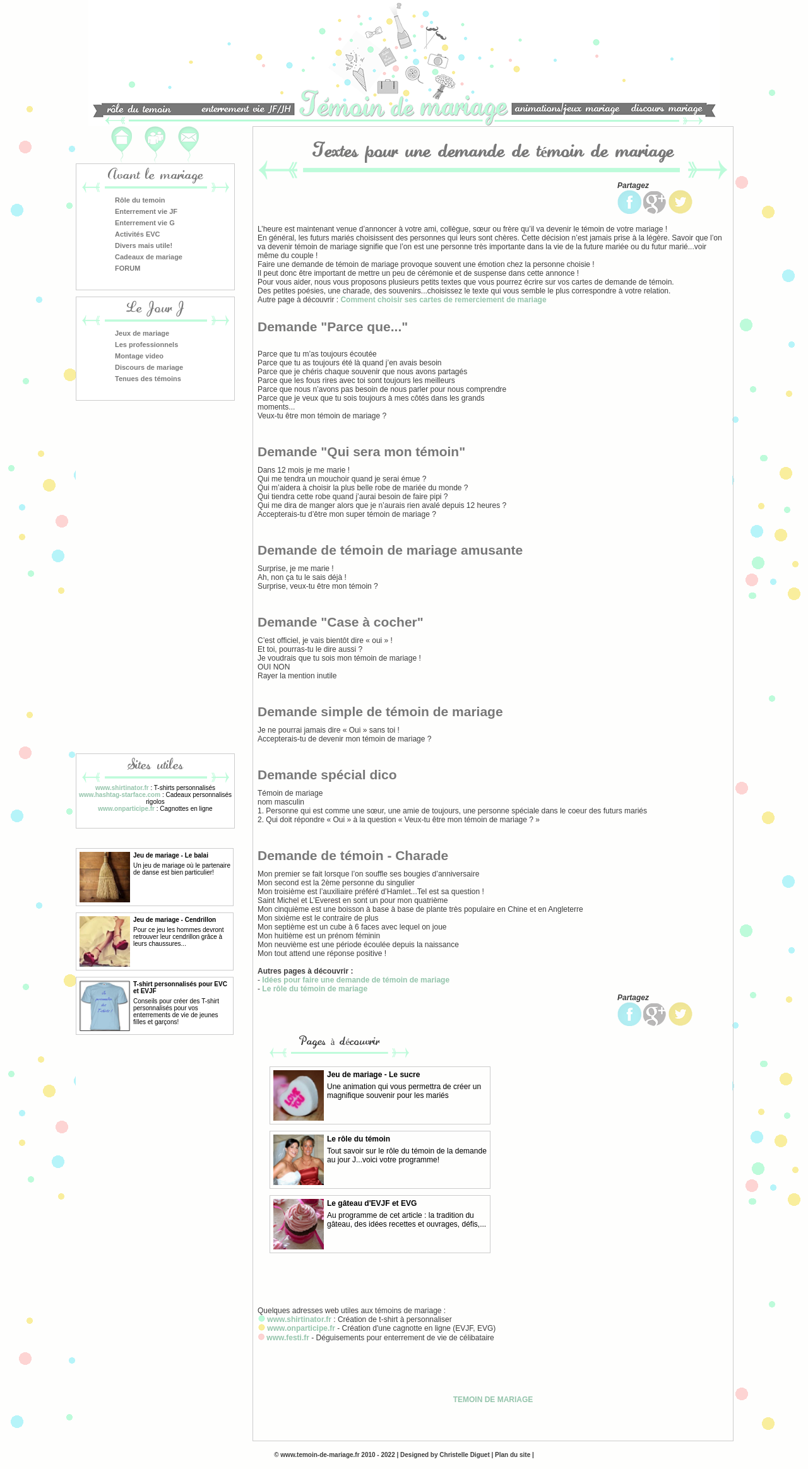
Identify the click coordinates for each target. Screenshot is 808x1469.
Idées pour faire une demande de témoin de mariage (355, 980)
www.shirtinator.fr (122, 787)
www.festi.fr (287, 1337)
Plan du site (512, 1454)
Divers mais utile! (143, 245)
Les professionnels (146, 344)
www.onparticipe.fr (126, 808)
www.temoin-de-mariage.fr (319, 1454)
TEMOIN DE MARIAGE (493, 1399)
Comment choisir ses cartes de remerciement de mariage (443, 299)
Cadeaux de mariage (148, 257)
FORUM (127, 268)
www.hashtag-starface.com (119, 794)
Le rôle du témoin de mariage (314, 988)
